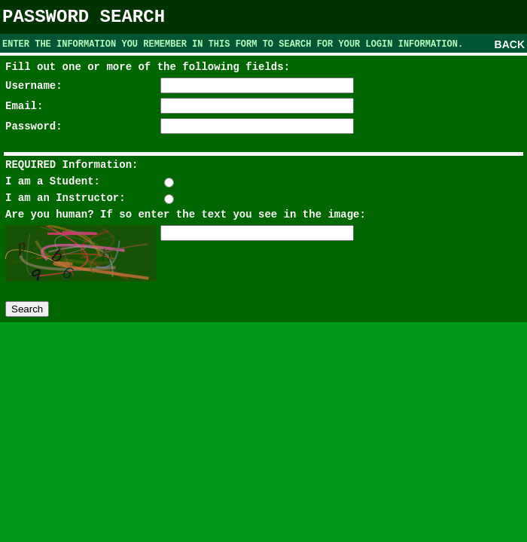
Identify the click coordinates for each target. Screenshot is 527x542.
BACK (510, 44)
